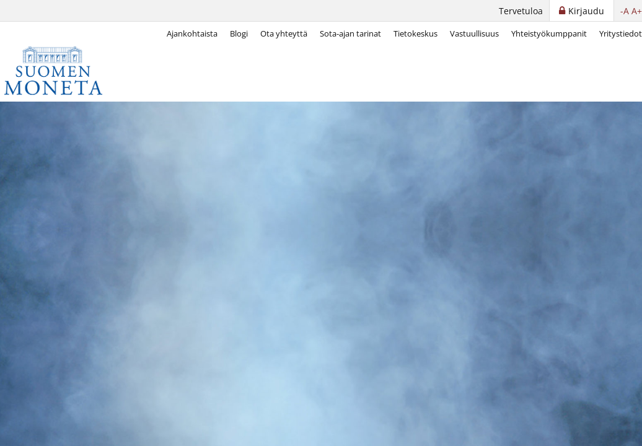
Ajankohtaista (192, 33)
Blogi (239, 33)
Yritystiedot (620, 33)
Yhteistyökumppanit (549, 33)
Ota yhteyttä (283, 33)
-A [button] (624, 11)
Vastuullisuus (474, 33)
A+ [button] (636, 11)
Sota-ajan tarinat (350, 33)
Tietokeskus (416, 33)
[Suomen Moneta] (62, 70)
